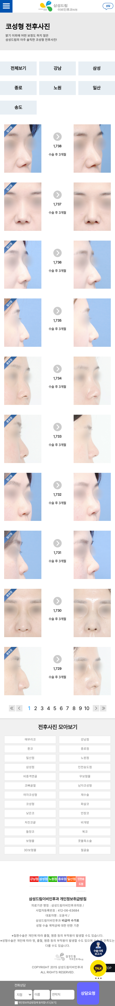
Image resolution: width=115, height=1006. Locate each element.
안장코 (85, 813)
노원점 (85, 758)
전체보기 (18, 68)
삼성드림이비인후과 (44, 899)
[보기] (53, 1002)
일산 (97, 88)
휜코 (30, 749)
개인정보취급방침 (73, 899)
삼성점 (30, 767)
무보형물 (85, 776)
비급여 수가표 (70, 920)
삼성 (97, 68)
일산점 (30, 758)
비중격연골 (30, 776)
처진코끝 (30, 822)
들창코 (30, 832)
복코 (85, 832)
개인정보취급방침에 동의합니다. (34, 1002)
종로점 (85, 749)
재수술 (85, 795)
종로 (18, 88)
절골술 (85, 850)
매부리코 (30, 739)
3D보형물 (30, 850)
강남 (57, 68)
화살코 (85, 804)
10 (86, 708)
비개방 (85, 822)
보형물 (30, 841)
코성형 (30, 804)
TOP (108, 968)
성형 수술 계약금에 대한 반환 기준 (57, 925)
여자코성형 (30, 795)
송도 (18, 107)
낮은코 (30, 813)
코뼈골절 (30, 785)
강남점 (85, 739)
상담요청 (88, 993)
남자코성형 (85, 785)
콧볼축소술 (85, 841)
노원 (57, 88)
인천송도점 (85, 767)
